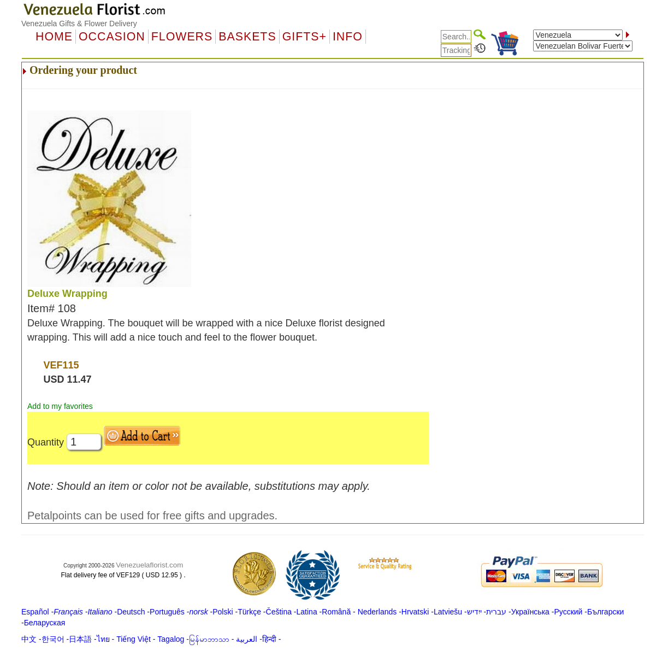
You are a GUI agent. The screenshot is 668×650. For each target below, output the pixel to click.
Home (54, 36)
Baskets (247, 36)
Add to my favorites (60, 406)
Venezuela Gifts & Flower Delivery (79, 23)
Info (348, 36)
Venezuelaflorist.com (149, 565)
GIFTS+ (304, 36)
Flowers (181, 36)
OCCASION (112, 36)
